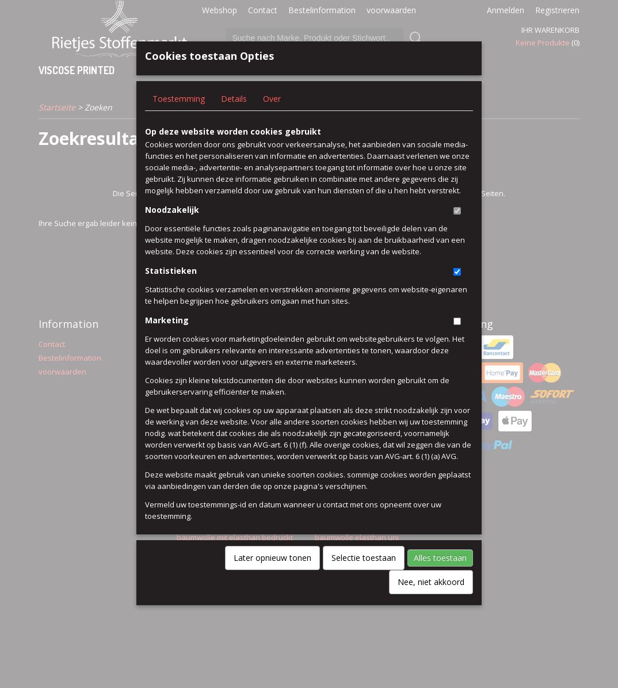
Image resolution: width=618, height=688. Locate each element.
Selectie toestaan (363, 576)
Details (234, 117)
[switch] (457, 230)
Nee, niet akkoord (431, 600)
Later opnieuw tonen (272, 576)
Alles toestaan (440, 576)
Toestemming (178, 117)
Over (272, 117)
